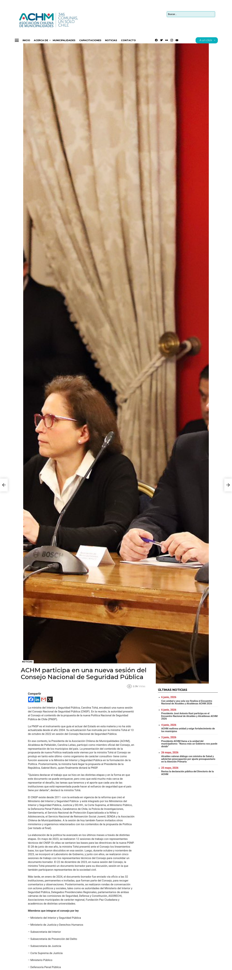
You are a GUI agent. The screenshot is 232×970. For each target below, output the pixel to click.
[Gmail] (43, 699)
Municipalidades (64, 40)
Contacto (128, 40)
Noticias (111, 40)
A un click (205, 41)
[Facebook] (31, 699)
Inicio (26, 40)
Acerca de (41, 41)
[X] (50, 699)
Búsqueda (212, 14)
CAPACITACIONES (90, 40)
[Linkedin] (37, 699)
